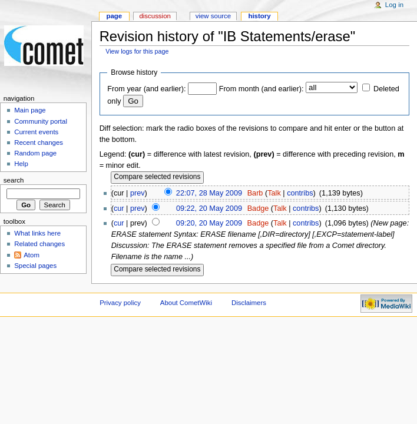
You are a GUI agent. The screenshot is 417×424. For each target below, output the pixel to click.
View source (213, 15)
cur (119, 208)
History (259, 15)
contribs (300, 193)
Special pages (35, 265)
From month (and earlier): (261, 89)
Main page (30, 110)
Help (21, 163)
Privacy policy (120, 302)
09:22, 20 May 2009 (209, 208)
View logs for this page (136, 51)
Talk (274, 193)
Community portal (40, 121)
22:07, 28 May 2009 (209, 193)
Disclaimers (248, 302)
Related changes (39, 243)
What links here (37, 233)
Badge (258, 208)
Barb (255, 193)
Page (114, 15)
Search (14, 180)
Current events (36, 131)
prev (137, 193)
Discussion (154, 15)
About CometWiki (186, 302)
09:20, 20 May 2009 (209, 223)
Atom (31, 255)
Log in (394, 4)
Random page (35, 153)
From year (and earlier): (146, 89)
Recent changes (38, 142)
